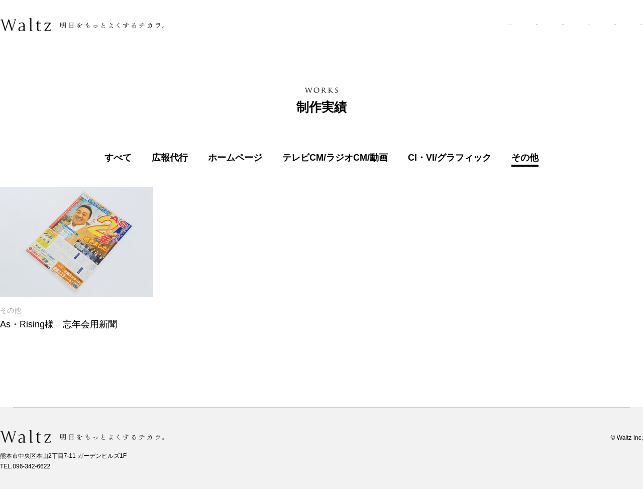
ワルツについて (337, 24)
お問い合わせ (620, 24)
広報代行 (170, 158)
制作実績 (458, 24)
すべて (118, 158)
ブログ (508, 24)
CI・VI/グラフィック (449, 158)
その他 (525, 158)
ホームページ (235, 158)
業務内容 (403, 24)
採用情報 (559, 24)
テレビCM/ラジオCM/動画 (335, 158)
